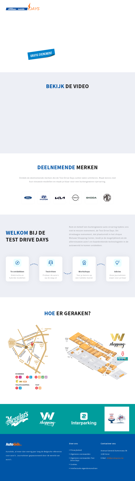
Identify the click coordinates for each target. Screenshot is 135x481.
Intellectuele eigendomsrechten (83, 468)
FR (128, 6)
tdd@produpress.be (115, 458)
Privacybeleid (76, 450)
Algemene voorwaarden (80, 454)
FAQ (117, 6)
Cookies (73, 464)
